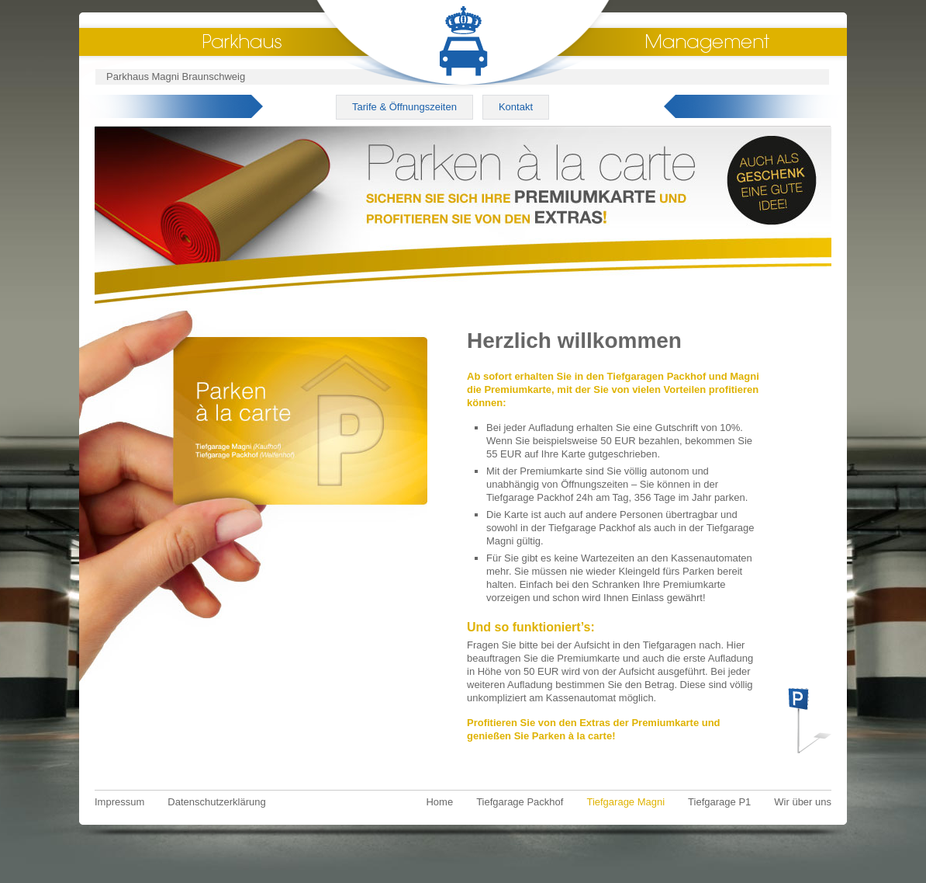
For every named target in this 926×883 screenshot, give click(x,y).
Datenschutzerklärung (216, 802)
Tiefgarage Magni (625, 802)
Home (439, 802)
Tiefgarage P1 (719, 802)
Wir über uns (802, 802)
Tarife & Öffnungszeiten (404, 107)
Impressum (119, 802)
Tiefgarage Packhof (519, 802)
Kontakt (516, 107)
